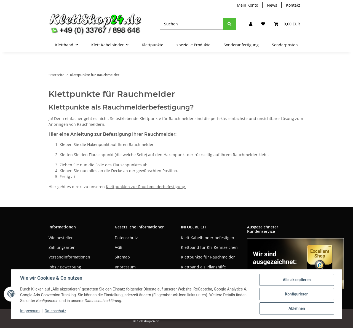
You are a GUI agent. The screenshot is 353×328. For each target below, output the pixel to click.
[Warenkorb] (286, 23)
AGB (118, 247)
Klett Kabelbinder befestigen (207, 237)
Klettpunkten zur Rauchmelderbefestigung (146, 186)
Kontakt (293, 5)
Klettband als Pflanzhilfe (203, 267)
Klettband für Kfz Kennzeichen (209, 247)
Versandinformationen (69, 257)
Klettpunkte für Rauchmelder (208, 257)
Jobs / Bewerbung (65, 267)
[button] (251, 23)
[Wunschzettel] (263, 23)
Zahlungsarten (62, 247)
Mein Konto (247, 5)
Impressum (125, 267)
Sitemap (122, 257)
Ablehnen (296, 308)
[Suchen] (191, 24)
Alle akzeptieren (297, 280)
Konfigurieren (296, 294)
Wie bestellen (61, 237)
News (272, 5)
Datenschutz (126, 237)
